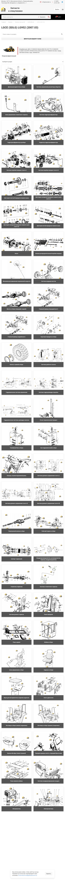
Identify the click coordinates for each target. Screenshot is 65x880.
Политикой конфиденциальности (27, 875)
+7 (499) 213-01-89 (56, 2)
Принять (48, 873)
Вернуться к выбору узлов (32, 39)
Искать (61, 34)
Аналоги (42, 17)
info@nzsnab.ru (46, 2)
